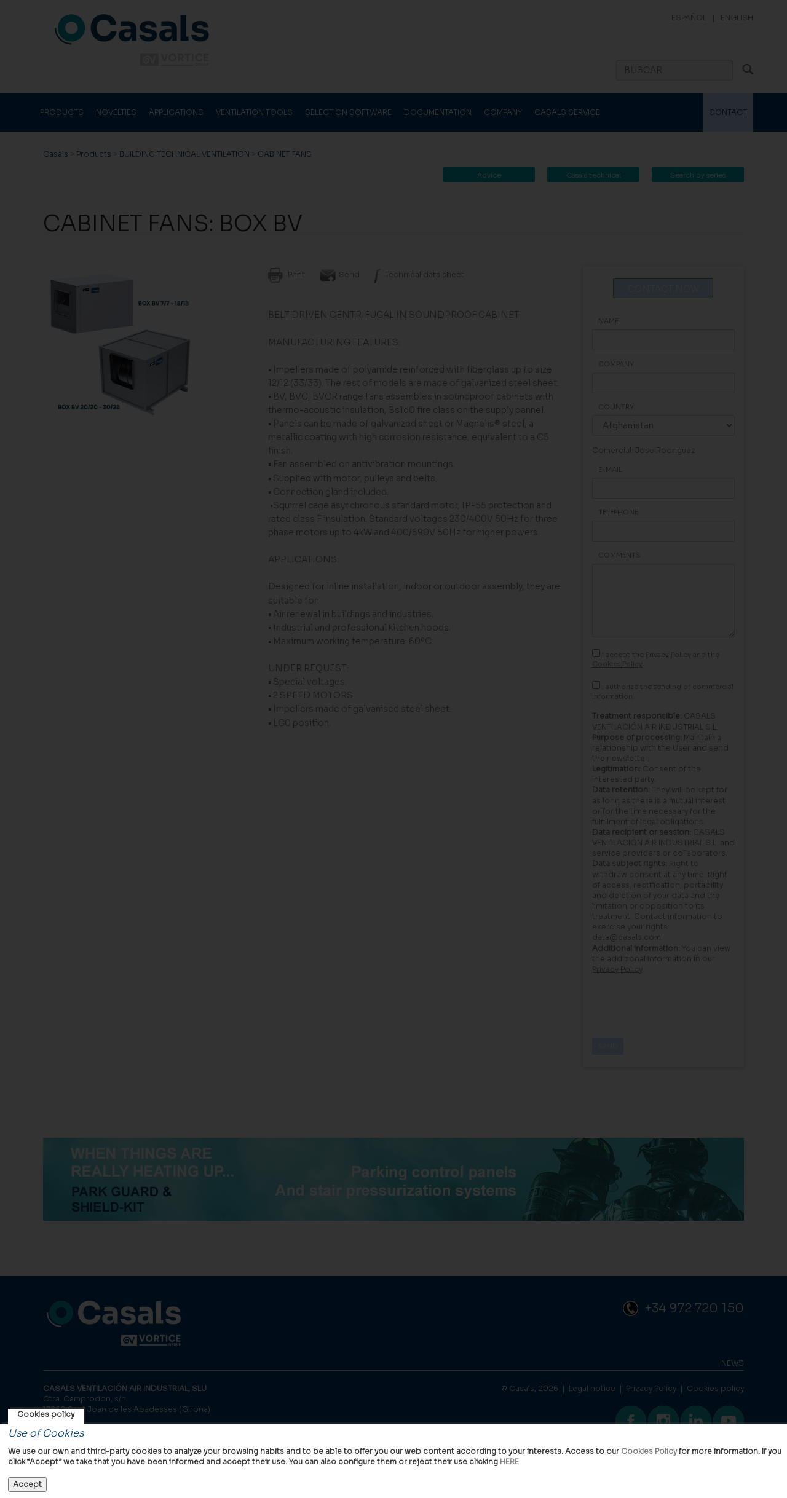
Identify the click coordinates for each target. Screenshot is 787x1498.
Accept (27, 1484)
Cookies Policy (649, 1451)
